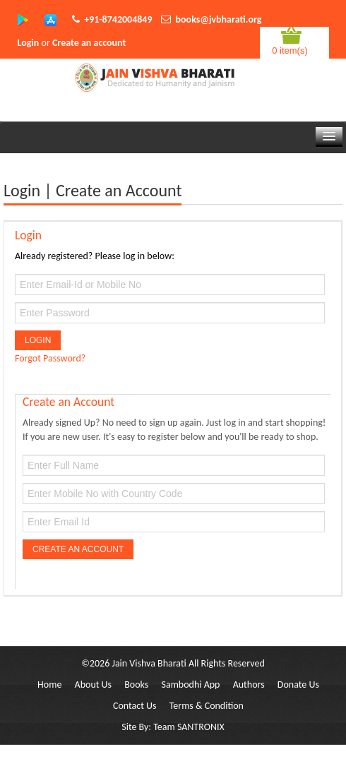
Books (136, 685)
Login (29, 43)
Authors (249, 685)
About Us (93, 685)
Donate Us (298, 685)
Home (49, 685)
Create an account (89, 43)
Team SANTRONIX (188, 727)
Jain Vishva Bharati (149, 663)
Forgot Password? (50, 358)
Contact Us (135, 706)
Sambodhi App (191, 685)
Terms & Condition (206, 706)
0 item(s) (290, 50)
